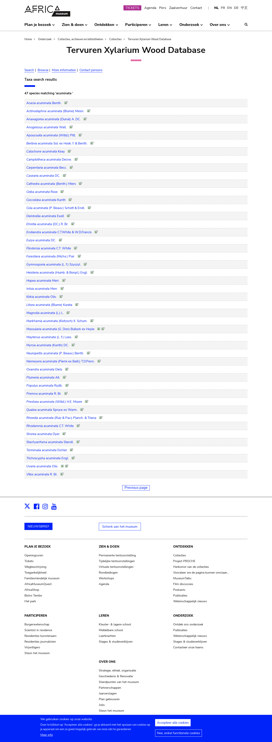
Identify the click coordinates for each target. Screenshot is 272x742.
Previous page (136, 487)
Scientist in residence (38, 630)
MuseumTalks (182, 578)
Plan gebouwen (109, 699)
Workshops (106, 578)
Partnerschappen (110, 688)
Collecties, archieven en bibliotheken (80, 39)
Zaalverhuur (178, 8)
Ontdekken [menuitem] (106, 26)
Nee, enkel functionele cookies (178, 735)
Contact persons (90, 70)
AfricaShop (31, 590)
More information (64, 70)
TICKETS (132, 8)
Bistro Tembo (33, 596)
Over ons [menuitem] (220, 26)
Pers (162, 8)
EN (229, 8)
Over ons (107, 662)
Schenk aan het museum (119, 526)
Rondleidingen (108, 573)
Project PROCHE (184, 561)
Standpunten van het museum (119, 682)
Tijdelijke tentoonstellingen (117, 561)
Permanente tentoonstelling (117, 555)
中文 (244, 8)
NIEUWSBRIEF (38, 526)
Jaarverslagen (108, 693)
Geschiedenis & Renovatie (116, 676)
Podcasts (179, 590)
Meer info (46, 736)
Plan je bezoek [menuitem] (39, 26)
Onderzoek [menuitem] (191, 26)
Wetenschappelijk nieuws (190, 601)
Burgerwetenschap (36, 624)
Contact (196, 8)
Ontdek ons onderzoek (188, 624)
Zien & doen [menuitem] (75, 26)
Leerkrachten (107, 636)
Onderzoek (45, 39)
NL (216, 8)
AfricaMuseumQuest (38, 584)
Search (29, 70)
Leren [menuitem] (165, 26)
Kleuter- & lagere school (115, 624)
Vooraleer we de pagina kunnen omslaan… (201, 573)
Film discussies (183, 584)
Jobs (102, 705)
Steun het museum (37, 653)
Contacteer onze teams (188, 647)
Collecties (115, 39)
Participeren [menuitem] (138, 26)
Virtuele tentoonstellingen (116, 567)
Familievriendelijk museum (42, 578)
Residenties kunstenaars (40, 636)
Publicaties (180, 596)
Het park (30, 601)
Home (28, 39)
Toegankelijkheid (35, 573)
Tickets (29, 561)
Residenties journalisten (40, 642)
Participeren (35, 615)
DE (236, 8)
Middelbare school (111, 630)
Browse (43, 70)
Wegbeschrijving (35, 567)
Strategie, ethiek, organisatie (117, 671)
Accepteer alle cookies (173, 724)
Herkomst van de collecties (191, 567)
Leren (104, 615)
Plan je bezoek (37, 546)
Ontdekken (183, 546)
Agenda (150, 8)
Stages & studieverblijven (116, 642)
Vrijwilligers (32, 647)
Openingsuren (33, 555)
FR (223, 8)
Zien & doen (109, 546)
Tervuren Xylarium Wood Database (149, 39)
